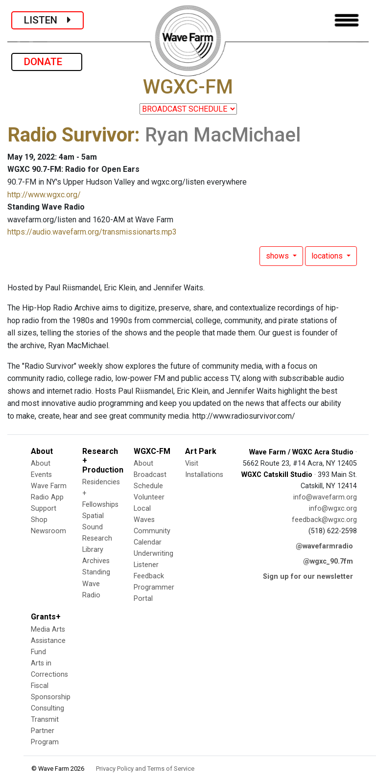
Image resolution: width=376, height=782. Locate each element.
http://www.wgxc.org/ (44, 194)
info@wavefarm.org (325, 497)
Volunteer (149, 497)
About (40, 463)
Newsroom (48, 531)
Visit (191, 463)
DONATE (47, 62)
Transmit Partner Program (45, 730)
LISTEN (47, 20)
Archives (96, 561)
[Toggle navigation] (347, 20)
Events (41, 475)
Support (43, 508)
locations (328, 256)
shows (278, 256)
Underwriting (153, 553)
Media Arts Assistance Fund (48, 640)
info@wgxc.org (333, 508)
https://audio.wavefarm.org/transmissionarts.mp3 (92, 232)
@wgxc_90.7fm (328, 561)
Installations (204, 475)
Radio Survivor (71, 134)
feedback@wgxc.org (324, 520)
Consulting (47, 708)
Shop (39, 520)
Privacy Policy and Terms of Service (145, 768)
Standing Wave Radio (96, 583)
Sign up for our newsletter (308, 576)
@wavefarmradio (324, 546)
